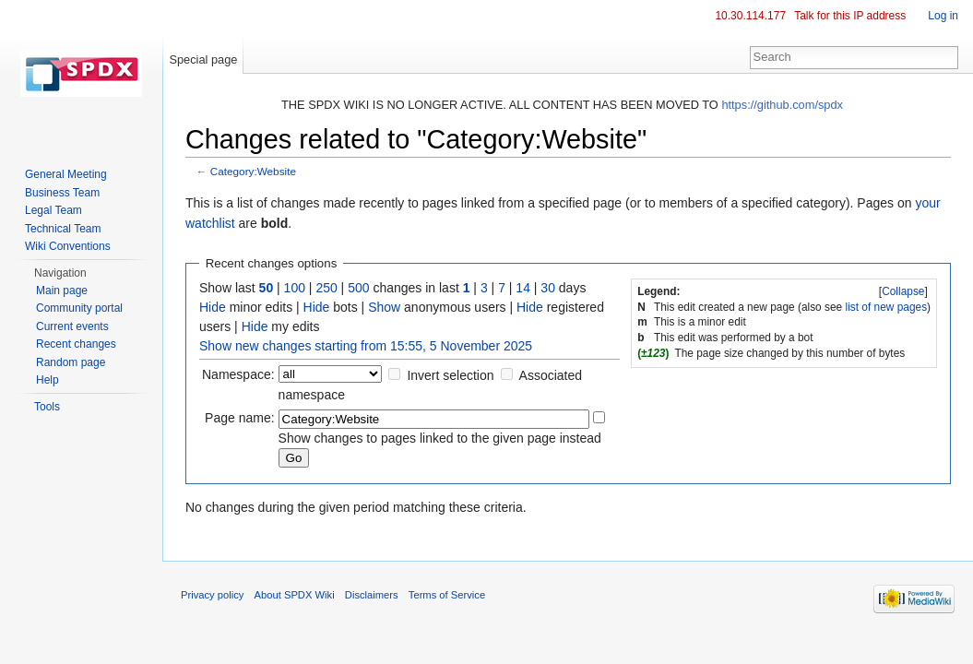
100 (294, 287)
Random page (70, 362)
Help (47, 380)
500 (358, 287)
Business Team (62, 192)
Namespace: (238, 374)
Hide (212, 307)
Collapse (903, 291)
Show (384, 307)
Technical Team (63, 228)
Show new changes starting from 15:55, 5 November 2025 (365, 345)
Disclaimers (371, 594)
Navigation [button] (60, 273)
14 (523, 287)
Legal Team (53, 210)
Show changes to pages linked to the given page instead (440, 438)
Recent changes (76, 344)
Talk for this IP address (850, 15)
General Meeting (66, 174)
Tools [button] (47, 406)
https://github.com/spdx (782, 105)
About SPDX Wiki (295, 594)
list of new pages (887, 307)
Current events (72, 326)
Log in (943, 15)
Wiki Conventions (68, 246)
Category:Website (253, 171)
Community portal (79, 308)
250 (326, 287)
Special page (203, 59)
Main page (62, 290)
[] (903, 291)
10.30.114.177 (750, 15)
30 (547, 287)
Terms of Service (447, 594)
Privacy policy (212, 594)
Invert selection (450, 375)
